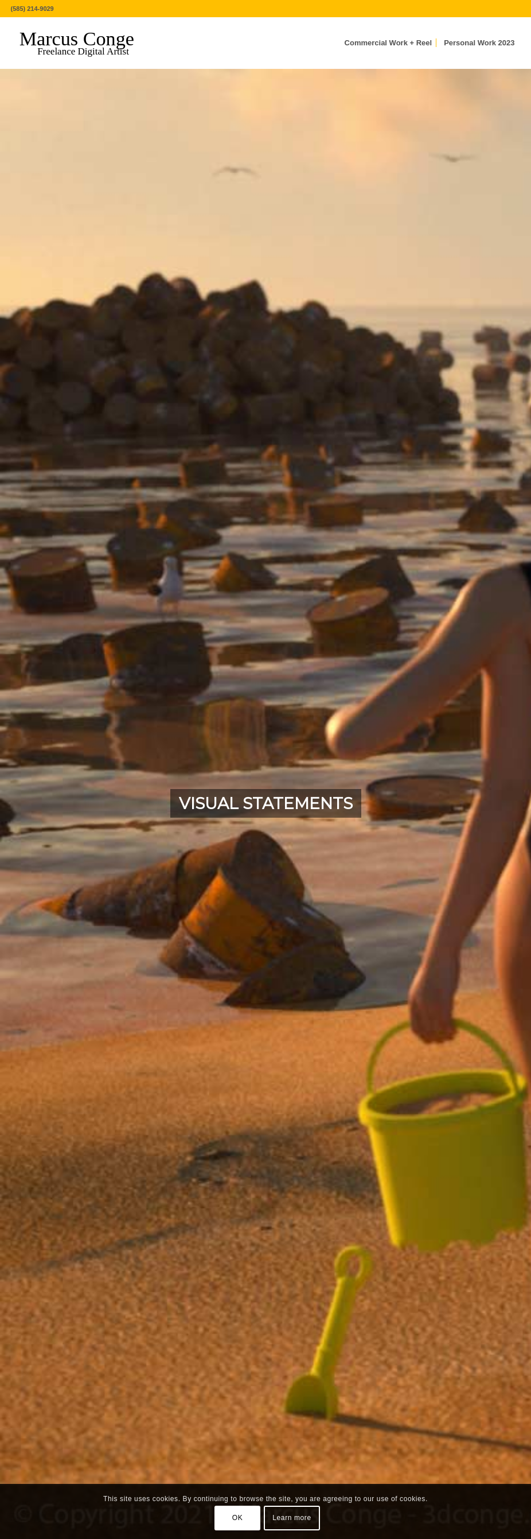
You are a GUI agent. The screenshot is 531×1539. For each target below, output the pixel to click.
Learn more (291, 1518)
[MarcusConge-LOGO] (85, 43)
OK (237, 1518)
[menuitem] (388, 43)
